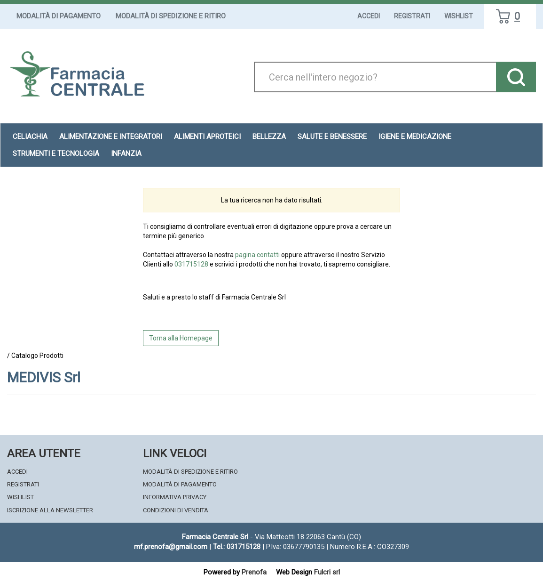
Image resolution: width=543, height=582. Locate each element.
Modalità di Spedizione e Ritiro (171, 16)
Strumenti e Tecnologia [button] (56, 153)
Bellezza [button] (269, 136)
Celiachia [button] (30, 136)
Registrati (412, 16)
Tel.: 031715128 (236, 546)
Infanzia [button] (126, 153)
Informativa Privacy (174, 497)
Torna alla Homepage (180, 338)
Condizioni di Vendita (175, 510)
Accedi (368, 16)
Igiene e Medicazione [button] (414, 136)
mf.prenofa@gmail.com (170, 546)
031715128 (191, 264)
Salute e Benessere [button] (332, 136)
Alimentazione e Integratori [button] (110, 136)
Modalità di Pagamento (58, 16)
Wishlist (458, 16)
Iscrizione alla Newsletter (50, 510)
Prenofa (254, 572)
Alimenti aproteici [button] (207, 136)
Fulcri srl (327, 572)
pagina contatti (257, 255)
